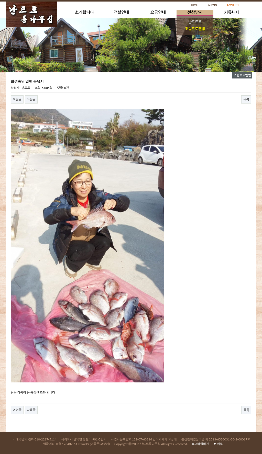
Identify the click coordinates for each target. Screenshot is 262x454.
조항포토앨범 (195, 29)
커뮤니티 (231, 12)
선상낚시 (195, 12)
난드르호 (195, 22)
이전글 (17, 99)
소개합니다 (84, 12)
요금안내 (158, 12)
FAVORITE (233, 4)
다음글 (31, 99)
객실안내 (121, 12)
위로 (218, 444)
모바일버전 (200, 444)
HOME (194, 4)
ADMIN (212, 4)
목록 (246, 99)
